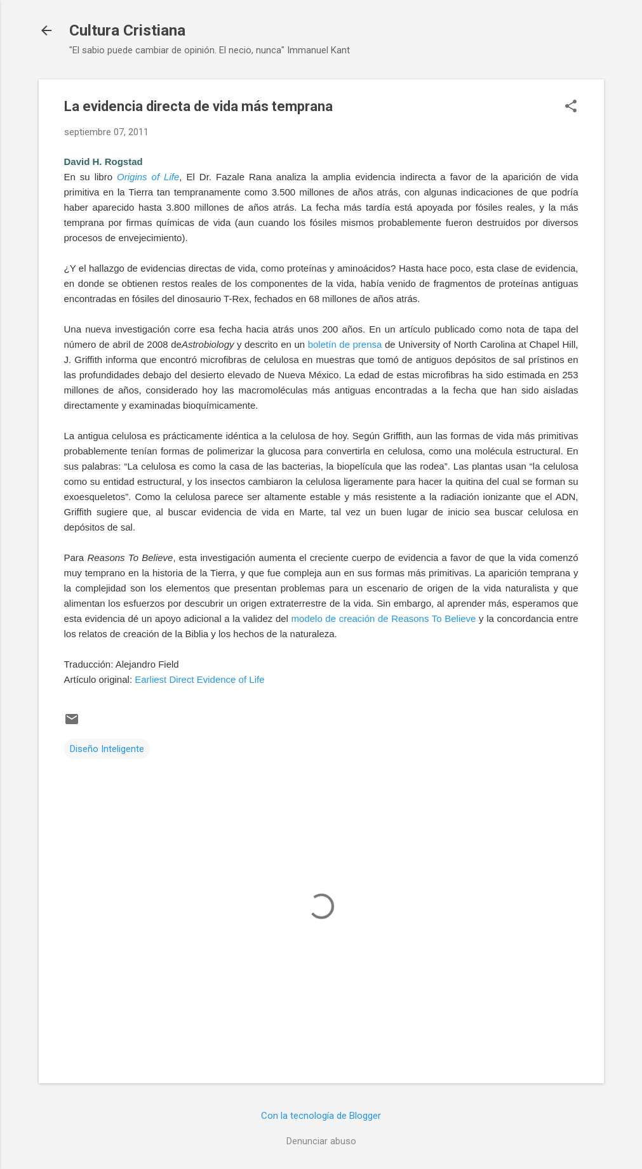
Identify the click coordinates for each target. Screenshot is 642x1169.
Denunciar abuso (321, 1141)
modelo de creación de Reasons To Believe (383, 618)
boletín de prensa (345, 344)
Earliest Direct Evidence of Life (199, 679)
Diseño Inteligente (107, 749)
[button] (570, 107)
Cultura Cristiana (127, 30)
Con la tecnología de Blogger (321, 1115)
